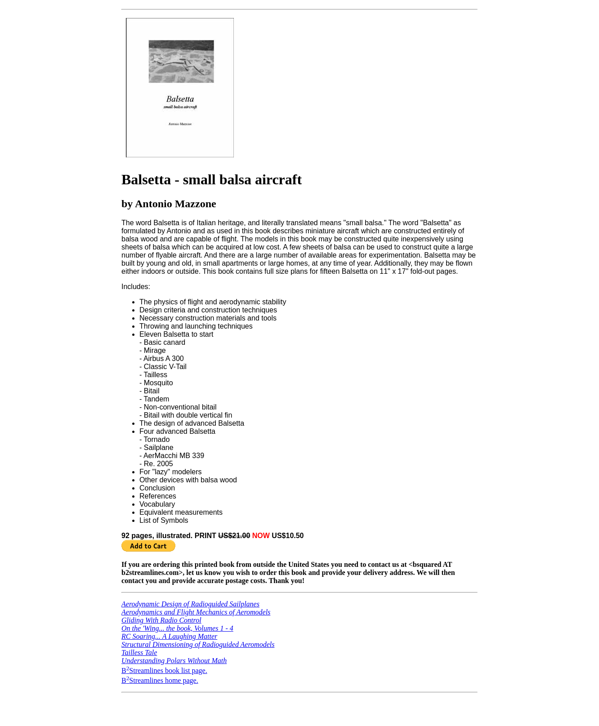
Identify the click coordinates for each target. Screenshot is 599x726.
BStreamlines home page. (159, 680)
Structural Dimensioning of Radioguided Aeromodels (197, 644)
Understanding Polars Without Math (174, 660)
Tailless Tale (139, 652)
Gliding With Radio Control (161, 620)
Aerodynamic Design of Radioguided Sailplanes (190, 604)
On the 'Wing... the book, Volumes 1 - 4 (177, 628)
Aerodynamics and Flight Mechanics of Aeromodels (195, 612)
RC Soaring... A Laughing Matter (169, 636)
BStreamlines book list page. (164, 670)
